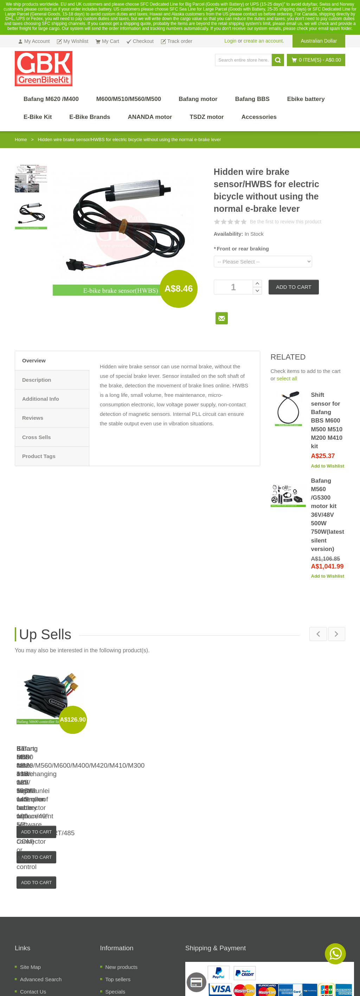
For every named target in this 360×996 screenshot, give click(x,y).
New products (121, 883)
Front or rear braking (241, 249)
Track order (33, 919)
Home (21, 139)
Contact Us (33, 907)
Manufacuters (121, 919)
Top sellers (118, 895)
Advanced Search (41, 895)
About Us (31, 932)
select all (287, 378)
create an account (263, 41)
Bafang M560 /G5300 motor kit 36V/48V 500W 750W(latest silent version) (327, 514)
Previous (318, 634)
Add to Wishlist (328, 466)
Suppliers (116, 932)
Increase (257, 283)
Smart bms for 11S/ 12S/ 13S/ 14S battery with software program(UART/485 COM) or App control (221, 765)
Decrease (257, 290)
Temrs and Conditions (45, 944)
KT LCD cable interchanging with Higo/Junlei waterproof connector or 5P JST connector (138, 765)
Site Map (30, 883)
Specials (115, 907)
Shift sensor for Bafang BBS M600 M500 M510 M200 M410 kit (327, 421)
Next (336, 634)
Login (230, 41)
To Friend (222, 318)
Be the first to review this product (285, 221)
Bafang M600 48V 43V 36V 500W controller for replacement (304, 757)
